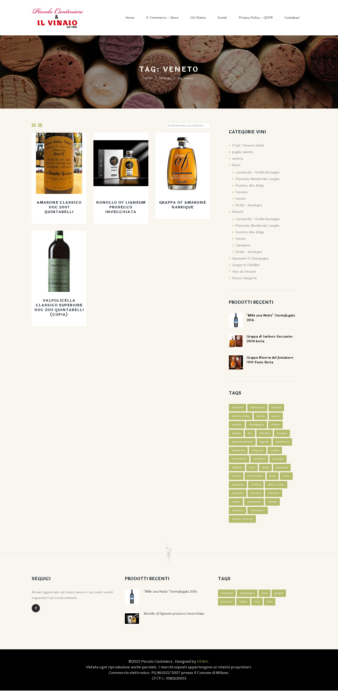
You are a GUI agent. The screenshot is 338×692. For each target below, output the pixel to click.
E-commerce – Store (162, 17)
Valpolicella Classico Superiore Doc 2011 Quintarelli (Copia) (59, 308)
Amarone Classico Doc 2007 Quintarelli (59, 207)
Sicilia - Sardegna (248, 205)
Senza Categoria (244, 278)
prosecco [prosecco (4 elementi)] (226, 603)
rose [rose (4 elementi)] (257, 603)
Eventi (222, 17)
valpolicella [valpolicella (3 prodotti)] (254, 503)
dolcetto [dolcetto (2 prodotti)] (264, 434)
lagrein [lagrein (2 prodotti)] (264, 442)
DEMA (202, 663)
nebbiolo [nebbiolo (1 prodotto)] (237, 468)
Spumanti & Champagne (250, 258)
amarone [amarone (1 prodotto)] (237, 408)
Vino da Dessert (244, 271)
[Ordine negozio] (188, 126)
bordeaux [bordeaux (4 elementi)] (227, 595)
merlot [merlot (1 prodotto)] (274, 451)
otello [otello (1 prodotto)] (265, 468)
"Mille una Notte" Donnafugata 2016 (170, 592)
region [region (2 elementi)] (243, 603)
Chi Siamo (198, 17)
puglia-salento (242, 152)
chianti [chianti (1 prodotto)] (275, 425)
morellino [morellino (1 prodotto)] (259, 460)
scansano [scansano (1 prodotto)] (238, 486)
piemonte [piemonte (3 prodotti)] (282, 468)
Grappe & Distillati (246, 265)
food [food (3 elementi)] (265, 595)
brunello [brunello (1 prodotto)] (237, 425)
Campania (242, 245)
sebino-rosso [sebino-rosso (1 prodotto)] (276, 486)
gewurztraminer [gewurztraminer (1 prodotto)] (242, 442)
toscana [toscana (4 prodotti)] (255, 494)
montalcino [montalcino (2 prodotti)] (239, 460)
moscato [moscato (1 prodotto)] (278, 460)
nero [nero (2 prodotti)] (252, 468)
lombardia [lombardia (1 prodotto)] (238, 451)
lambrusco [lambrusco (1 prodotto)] (282, 442)
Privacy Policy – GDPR (256, 17)
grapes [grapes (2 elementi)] (279, 595)
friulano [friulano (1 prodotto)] (282, 434)
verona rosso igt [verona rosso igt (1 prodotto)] (242, 520)
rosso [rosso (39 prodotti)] (286, 477)
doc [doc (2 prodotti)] (250, 434)
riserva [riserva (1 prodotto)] (236, 477)
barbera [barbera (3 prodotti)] (276, 408)
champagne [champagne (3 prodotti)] (256, 425)
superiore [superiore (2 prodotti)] (238, 494)
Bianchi (237, 211)
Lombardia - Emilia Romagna (257, 172)
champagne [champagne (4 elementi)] (247, 595)
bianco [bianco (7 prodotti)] (276, 416)
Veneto (240, 198)
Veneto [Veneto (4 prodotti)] (272, 503)
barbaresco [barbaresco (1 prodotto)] (257, 408)
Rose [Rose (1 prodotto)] (272, 477)
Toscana (241, 192)
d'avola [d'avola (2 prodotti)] (236, 434)
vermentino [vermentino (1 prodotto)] (257, 512)
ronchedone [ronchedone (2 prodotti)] (255, 477)
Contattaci (292, 17)
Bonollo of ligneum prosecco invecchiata (120, 207)
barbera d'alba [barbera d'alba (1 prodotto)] (241, 416)
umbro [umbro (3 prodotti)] (236, 503)
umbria (237, 158)
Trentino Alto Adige (249, 185)
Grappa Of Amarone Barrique (183, 205)
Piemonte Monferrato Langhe (257, 179)
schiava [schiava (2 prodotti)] (256, 486)
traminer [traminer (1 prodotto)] (273, 494)
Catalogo (165, 78)
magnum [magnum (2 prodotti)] (258, 451)
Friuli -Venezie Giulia (248, 145)
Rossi (236, 165)
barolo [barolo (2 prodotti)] (261, 416)
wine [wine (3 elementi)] (270, 603)
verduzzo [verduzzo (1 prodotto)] (237, 512)
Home (129, 17)
